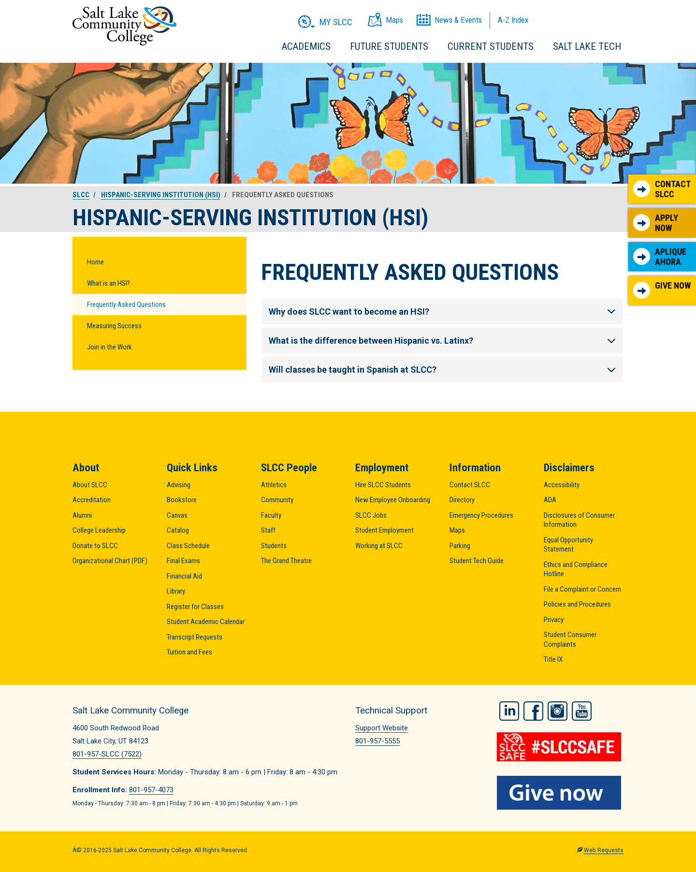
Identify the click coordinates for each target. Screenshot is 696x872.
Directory (462, 499)
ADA (550, 499)
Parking (460, 545)
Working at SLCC (379, 545)
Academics (306, 46)
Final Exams (183, 560)
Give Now (662, 289)
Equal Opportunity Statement (568, 545)
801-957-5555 (377, 741)
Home (95, 262)
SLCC (80, 194)
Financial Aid (184, 576)
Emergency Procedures (481, 515)
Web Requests (604, 848)
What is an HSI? (108, 283)
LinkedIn (509, 709)
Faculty (271, 515)
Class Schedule (188, 545)
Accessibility (562, 484)
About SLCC (89, 484)
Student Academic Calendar (206, 621)
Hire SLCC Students (383, 484)
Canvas (177, 515)
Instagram (557, 709)
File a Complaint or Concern (582, 589)
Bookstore (182, 499)
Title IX (553, 659)
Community (277, 499)
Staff (268, 530)
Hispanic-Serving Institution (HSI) (160, 194)
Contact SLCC (662, 189)
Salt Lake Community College (124, 25)
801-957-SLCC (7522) (107, 754)
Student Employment (384, 530)
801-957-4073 (151, 789)
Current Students (491, 46)
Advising (178, 484)
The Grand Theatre (286, 560)
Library (176, 591)
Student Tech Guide (477, 560)
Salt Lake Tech (587, 46)
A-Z (513, 20)
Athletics (274, 484)
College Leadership (99, 530)
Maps (457, 530)
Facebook (533, 709)
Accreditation (91, 499)
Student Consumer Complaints (570, 639)
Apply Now (655, 223)
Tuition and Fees (189, 652)
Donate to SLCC (95, 545)
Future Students (389, 46)
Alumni (82, 515)
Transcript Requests (194, 637)
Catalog (178, 530)
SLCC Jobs (371, 515)
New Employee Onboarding (392, 499)
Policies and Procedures (577, 604)
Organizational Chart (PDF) (109, 560)
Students (274, 545)
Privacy (554, 619)
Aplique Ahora (659, 257)
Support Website (381, 728)
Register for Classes (195, 606)
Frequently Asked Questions (126, 304)
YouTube (582, 709)
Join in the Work (109, 347)
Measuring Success (114, 325)
